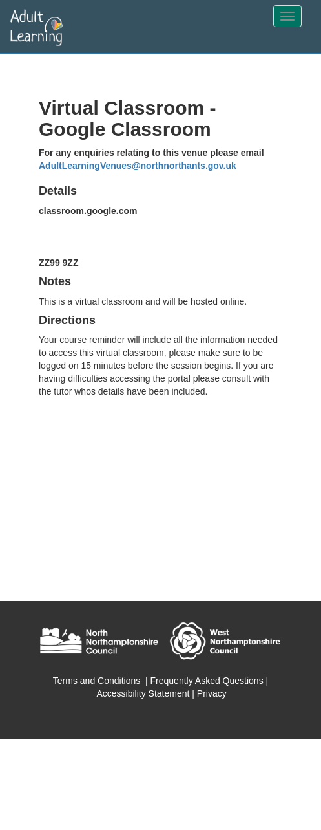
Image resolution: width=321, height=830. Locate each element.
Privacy (212, 693)
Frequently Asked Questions (207, 680)
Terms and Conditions (96, 680)
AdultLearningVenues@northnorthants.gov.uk (137, 165)
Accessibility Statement (142, 693)
